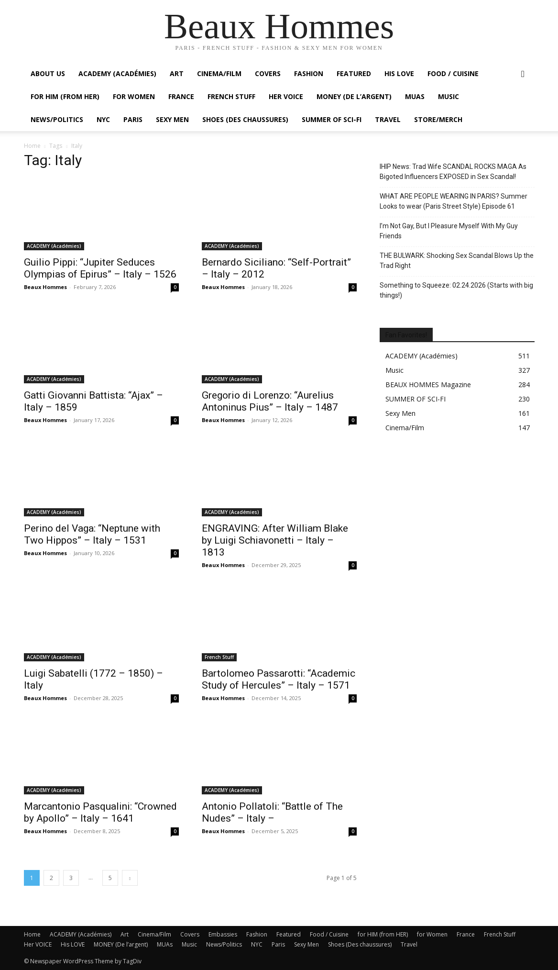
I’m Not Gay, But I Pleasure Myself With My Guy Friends (449, 231)
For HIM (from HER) (65, 96)
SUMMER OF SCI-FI (331, 119)
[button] (523, 74)
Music (448, 96)
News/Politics (57, 119)
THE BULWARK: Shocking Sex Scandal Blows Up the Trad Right (457, 260)
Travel (388, 119)
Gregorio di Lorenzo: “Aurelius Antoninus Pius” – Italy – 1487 (270, 401)
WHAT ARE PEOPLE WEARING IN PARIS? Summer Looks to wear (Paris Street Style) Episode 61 (453, 201)
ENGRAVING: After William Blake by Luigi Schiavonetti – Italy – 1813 (275, 540)
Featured (354, 73)
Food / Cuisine (453, 73)
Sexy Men (172, 119)
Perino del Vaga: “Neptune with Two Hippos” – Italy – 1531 (92, 534)
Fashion (308, 73)
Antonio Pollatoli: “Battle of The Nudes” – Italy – (272, 812)
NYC (103, 119)
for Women (432, 934)
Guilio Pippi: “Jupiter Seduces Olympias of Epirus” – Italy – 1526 (100, 268)
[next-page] (130, 878)
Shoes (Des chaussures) (245, 119)
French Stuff (231, 96)
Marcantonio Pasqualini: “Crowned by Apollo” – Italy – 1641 (100, 812)
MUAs (415, 96)
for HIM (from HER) (383, 934)
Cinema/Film (219, 73)
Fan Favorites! (406, 335)
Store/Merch (438, 119)
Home (32, 146)
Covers (268, 73)
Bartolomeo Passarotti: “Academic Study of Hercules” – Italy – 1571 (278, 679)
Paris (132, 119)
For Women (134, 96)
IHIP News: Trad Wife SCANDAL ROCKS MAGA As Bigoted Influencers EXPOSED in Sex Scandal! (453, 171)
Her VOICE (286, 96)
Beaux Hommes (45, 286)
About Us (48, 73)
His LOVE (399, 73)
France (181, 96)
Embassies (222, 934)
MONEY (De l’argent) (354, 96)
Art (177, 73)
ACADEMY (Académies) (117, 73)
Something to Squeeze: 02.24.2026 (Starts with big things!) (456, 290)
